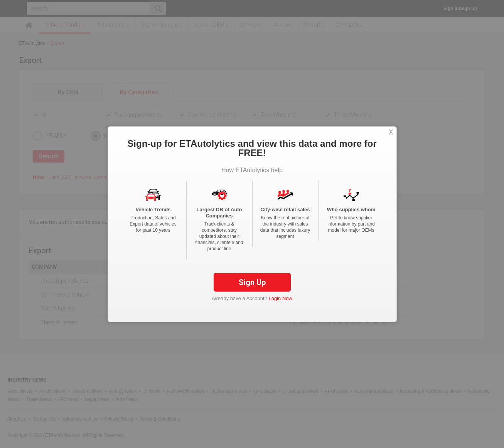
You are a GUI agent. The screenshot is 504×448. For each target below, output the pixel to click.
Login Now (280, 298)
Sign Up (252, 282)
